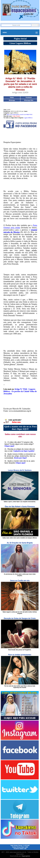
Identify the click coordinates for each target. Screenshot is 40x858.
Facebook (29, 97)
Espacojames (26, 856)
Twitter (12, 97)
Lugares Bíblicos (28, 117)
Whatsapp (12, 100)
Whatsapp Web (28, 100)
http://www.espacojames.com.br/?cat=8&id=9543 (19, 114)
